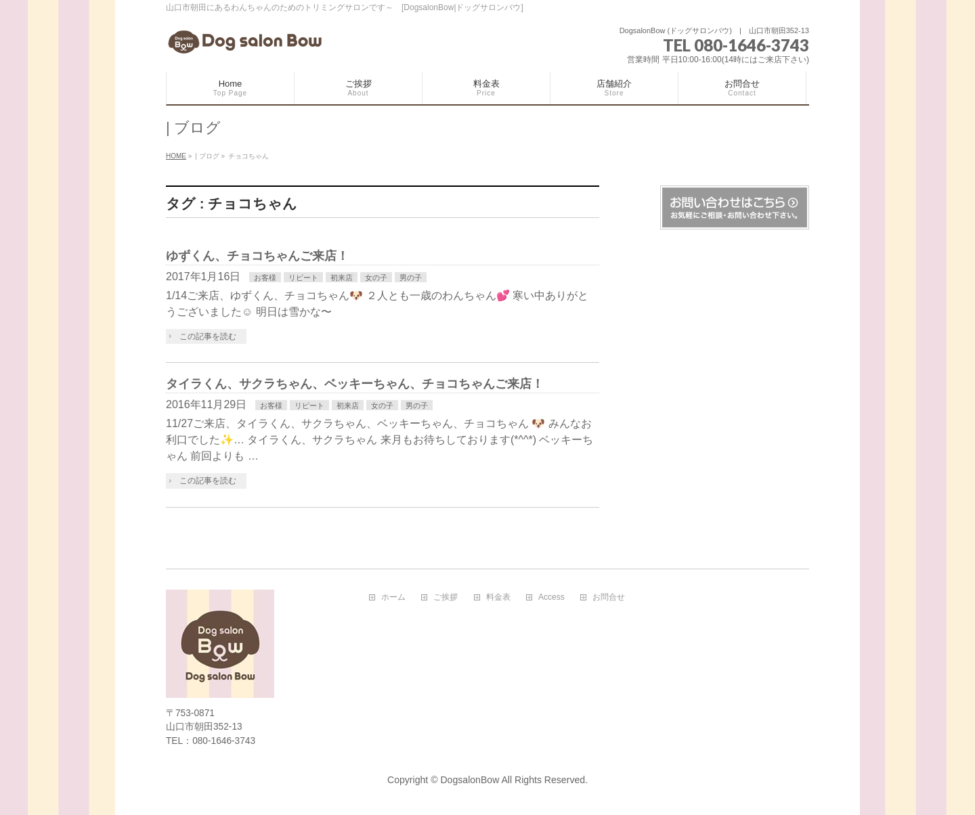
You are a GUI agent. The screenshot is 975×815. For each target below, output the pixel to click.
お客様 (265, 277)
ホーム (393, 597)
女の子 (376, 277)
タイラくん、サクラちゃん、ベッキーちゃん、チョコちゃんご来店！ (355, 383)
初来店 (341, 277)
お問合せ (608, 597)
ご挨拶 (445, 597)
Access (551, 597)
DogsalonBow (469, 779)
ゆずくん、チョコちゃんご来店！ (257, 255)
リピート (303, 277)
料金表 (498, 597)
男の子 (410, 277)
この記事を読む (207, 336)
